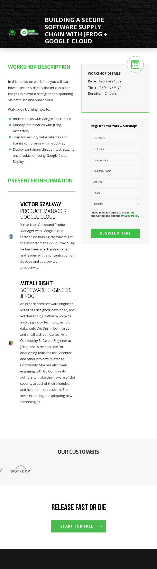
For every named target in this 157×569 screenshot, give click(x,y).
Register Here (115, 233)
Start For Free (76, 526)
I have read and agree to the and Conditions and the (115, 214)
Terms (131, 212)
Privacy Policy (130, 215)
